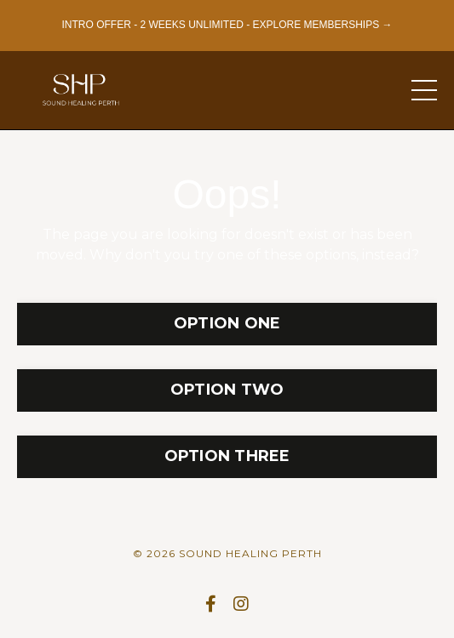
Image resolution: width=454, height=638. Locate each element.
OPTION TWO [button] (227, 389)
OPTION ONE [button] (227, 323)
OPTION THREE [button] (227, 456)
